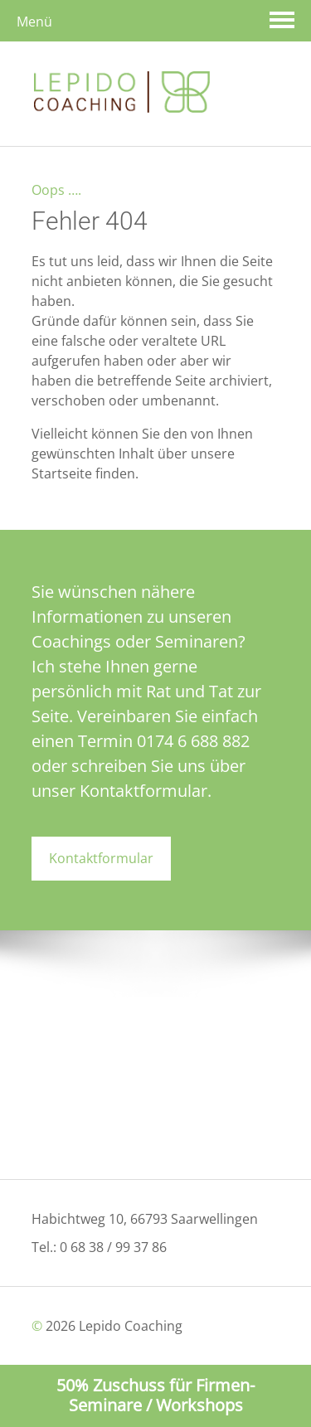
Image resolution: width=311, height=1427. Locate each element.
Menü (34, 21)
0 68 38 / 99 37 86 (113, 1247)
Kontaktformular (101, 858)
